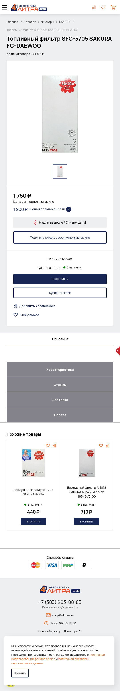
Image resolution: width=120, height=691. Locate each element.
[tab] (60, 339)
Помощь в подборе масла (60, 607)
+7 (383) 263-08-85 (60, 602)
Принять (20, 673)
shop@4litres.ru (60, 615)
